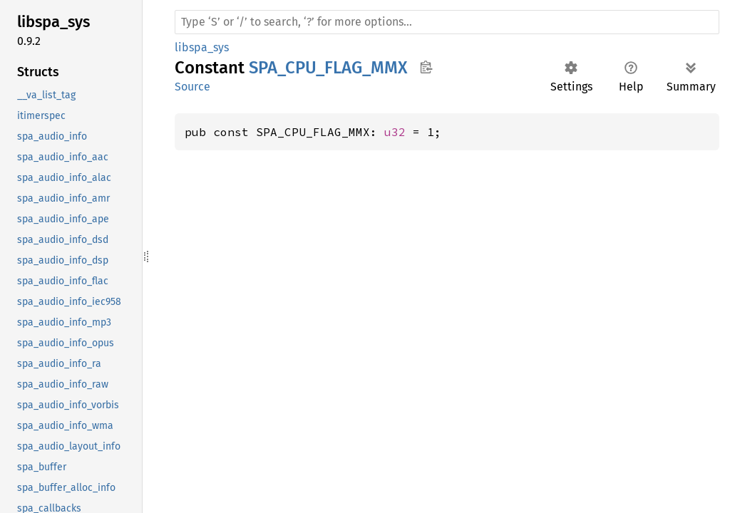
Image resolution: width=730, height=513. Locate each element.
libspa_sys (202, 47)
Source (192, 86)
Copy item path (426, 67)
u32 (395, 132)
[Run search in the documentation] (447, 22)
